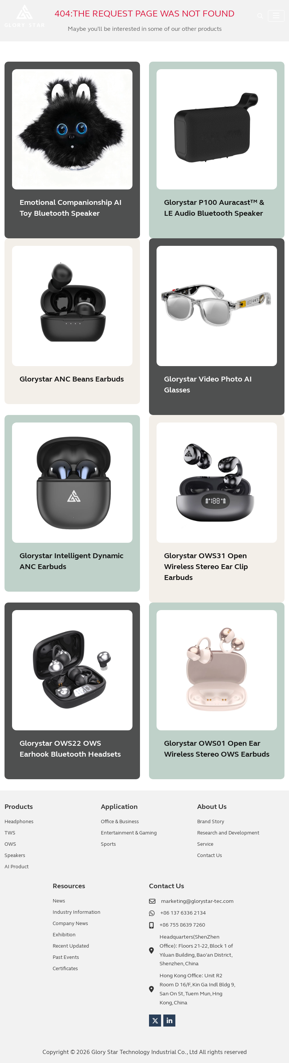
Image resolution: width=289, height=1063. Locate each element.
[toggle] (276, 16)
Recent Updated (71, 946)
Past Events (66, 957)
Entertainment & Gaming (129, 833)
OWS (10, 844)
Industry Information (76, 912)
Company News (70, 924)
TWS (10, 833)
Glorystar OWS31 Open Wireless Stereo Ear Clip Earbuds (206, 566)
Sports (108, 844)
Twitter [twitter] (155, 1021)
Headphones (19, 822)
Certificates (65, 969)
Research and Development (228, 833)
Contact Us (209, 856)
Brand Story (210, 822)
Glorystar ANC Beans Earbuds (72, 379)
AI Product (17, 867)
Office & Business (120, 822)
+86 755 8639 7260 (182, 925)
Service (205, 844)
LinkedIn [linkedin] (169, 1021)
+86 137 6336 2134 (183, 913)
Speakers (15, 856)
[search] (260, 16)
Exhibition (64, 935)
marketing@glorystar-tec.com (197, 901)
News (59, 901)
